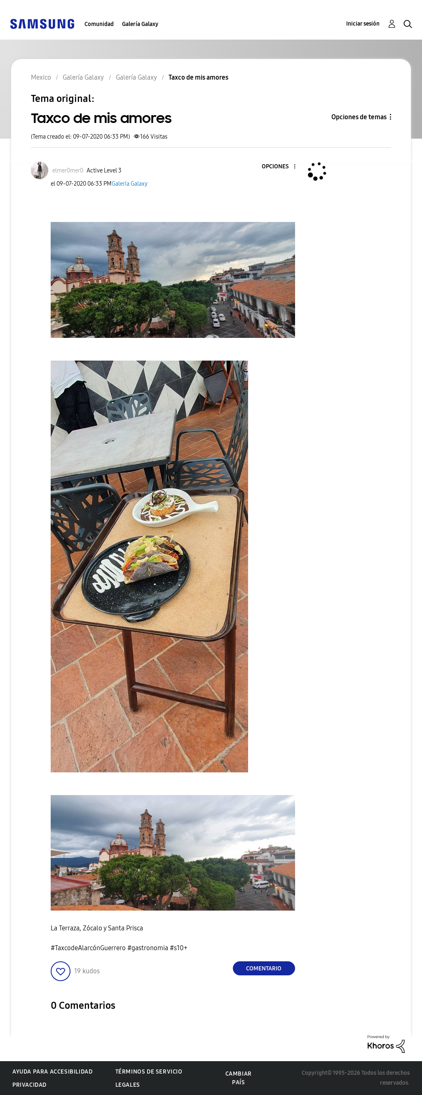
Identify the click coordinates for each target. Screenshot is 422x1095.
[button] (280, 167)
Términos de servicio (149, 1071)
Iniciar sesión (363, 23)
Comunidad (99, 24)
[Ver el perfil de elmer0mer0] (67, 170)
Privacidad (29, 1084)
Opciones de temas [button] (359, 117)
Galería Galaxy (140, 24)
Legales (127, 1084)
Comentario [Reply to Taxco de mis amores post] (263, 968)
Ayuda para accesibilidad (52, 1071)
